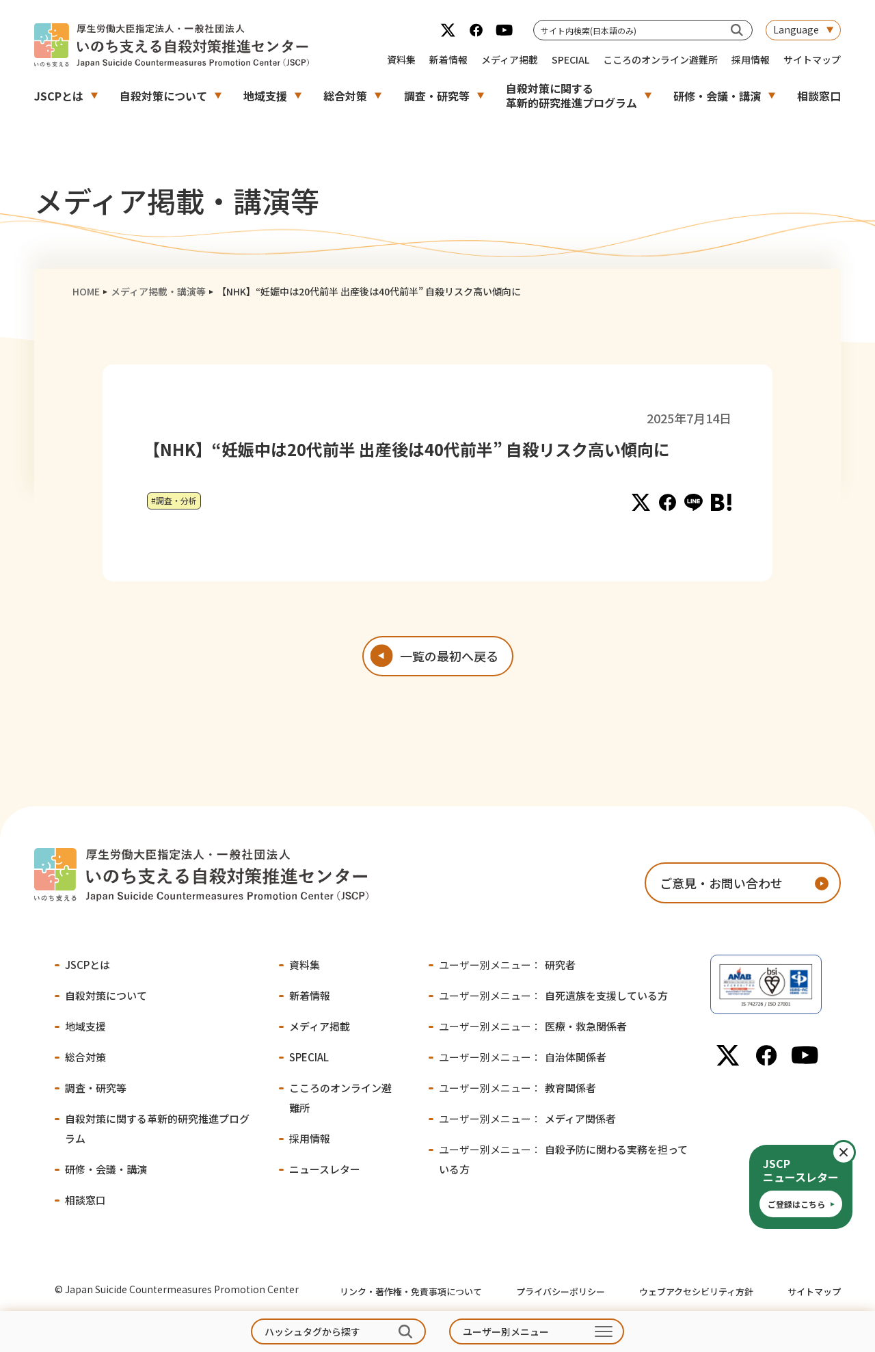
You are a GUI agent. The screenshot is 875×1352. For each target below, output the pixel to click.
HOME (86, 291)
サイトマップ (812, 59)
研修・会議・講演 (717, 96)
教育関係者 (517, 1088)
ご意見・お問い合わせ (721, 883)
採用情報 (750, 59)
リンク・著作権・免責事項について (411, 1291)
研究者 (507, 964)
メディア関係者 (527, 1118)
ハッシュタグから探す (312, 1331)
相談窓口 (819, 96)
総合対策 (345, 96)
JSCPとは (58, 96)
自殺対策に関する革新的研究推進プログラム (571, 95)
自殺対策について (163, 96)
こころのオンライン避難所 (660, 59)
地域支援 (265, 96)
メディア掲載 (509, 59)
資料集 (401, 59)
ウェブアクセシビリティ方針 (696, 1291)
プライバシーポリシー (560, 1291)
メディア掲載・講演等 (158, 291)
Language (796, 29)
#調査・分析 (174, 500)
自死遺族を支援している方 (553, 995)
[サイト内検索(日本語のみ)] (737, 30)
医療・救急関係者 (533, 1026)
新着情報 (448, 59)
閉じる (855, 1152)
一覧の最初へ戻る (449, 656)
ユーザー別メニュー (506, 1331)
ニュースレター (324, 1169)
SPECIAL (570, 59)
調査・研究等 (437, 96)
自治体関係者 (522, 1057)
